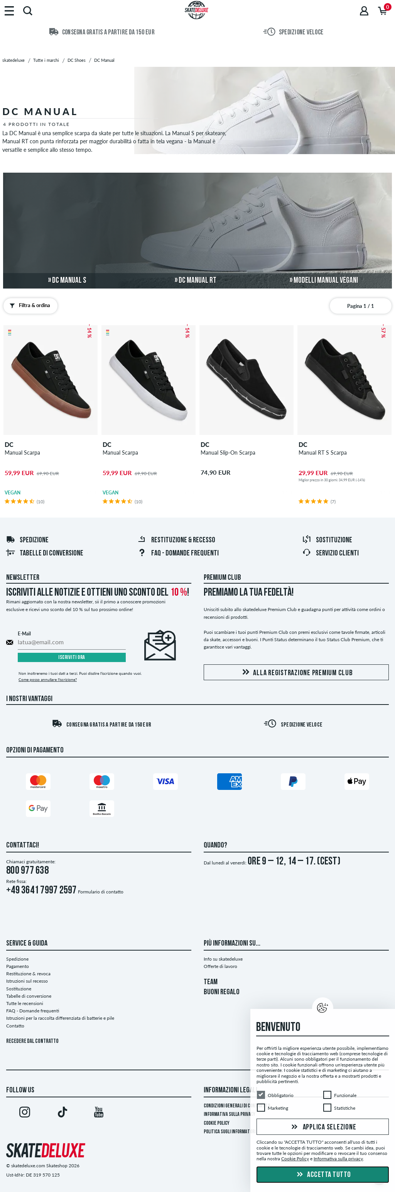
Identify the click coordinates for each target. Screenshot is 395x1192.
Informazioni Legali (230, 1090)
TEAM (211, 982)
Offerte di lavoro (220, 966)
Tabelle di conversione (44, 553)
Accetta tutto (323, 1175)
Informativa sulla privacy (229, 1114)
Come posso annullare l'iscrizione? (48, 679)
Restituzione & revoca (28, 973)
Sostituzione (327, 540)
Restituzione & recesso (176, 540)
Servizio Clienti (330, 553)
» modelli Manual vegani (324, 281)
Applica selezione (322, 1127)
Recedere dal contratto (32, 1041)
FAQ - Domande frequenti (178, 553)
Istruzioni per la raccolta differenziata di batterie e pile (60, 1018)
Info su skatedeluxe (223, 959)
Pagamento (17, 966)
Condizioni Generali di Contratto (237, 1106)
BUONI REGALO (222, 992)
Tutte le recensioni (24, 1003)
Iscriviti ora (71, 658)
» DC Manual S (67, 281)
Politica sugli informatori (230, 1132)
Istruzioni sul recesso (27, 981)
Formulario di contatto (100, 892)
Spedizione (27, 540)
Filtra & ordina (28, 305)
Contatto (15, 1026)
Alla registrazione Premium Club (296, 672)
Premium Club (222, 578)
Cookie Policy (217, 1123)
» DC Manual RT (195, 281)
